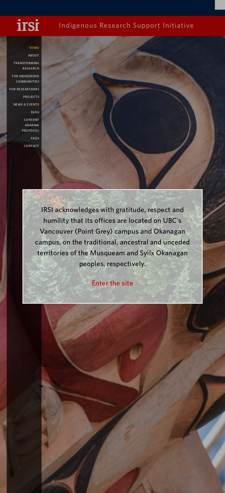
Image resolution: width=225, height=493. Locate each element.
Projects (31, 97)
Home (34, 48)
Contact (31, 146)
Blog (35, 112)
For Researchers (24, 89)
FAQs (35, 138)
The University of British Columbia (50, 8)
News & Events (26, 104)
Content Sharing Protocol (30, 125)
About (33, 55)
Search (220, 5)
